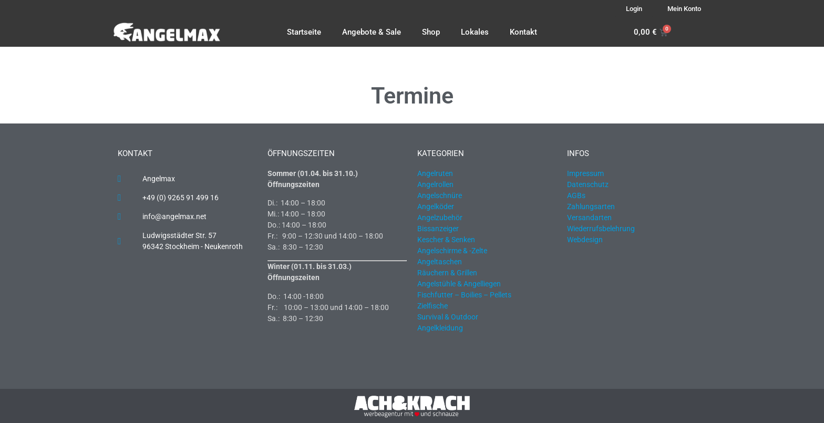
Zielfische (432, 306)
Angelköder (435, 206)
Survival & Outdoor (447, 317)
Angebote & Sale (371, 32)
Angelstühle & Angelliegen (459, 284)
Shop (431, 32)
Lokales (475, 32)
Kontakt (523, 32)
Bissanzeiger (438, 228)
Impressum (585, 173)
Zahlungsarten (591, 206)
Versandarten (589, 217)
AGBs (576, 195)
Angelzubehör (439, 217)
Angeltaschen (439, 261)
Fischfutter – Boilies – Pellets (464, 295)
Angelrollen (435, 184)
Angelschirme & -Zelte (452, 250)
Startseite (304, 32)
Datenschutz (588, 184)
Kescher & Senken (446, 239)
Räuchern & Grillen (447, 273)
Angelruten (435, 173)
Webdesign (585, 239)
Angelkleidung (440, 328)
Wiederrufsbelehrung (601, 228)
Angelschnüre (439, 195)
